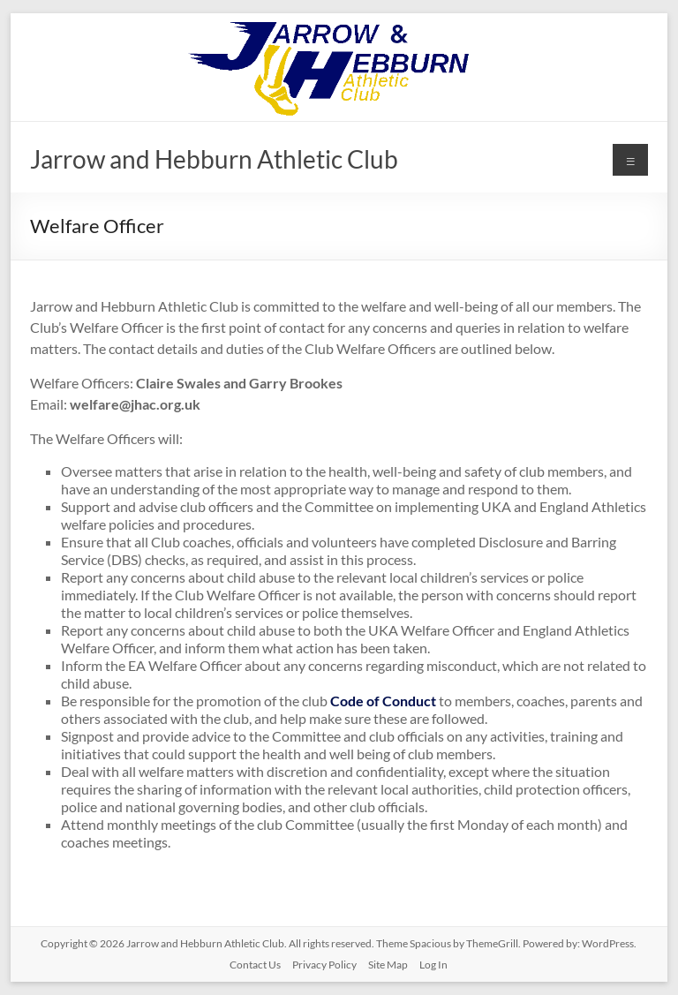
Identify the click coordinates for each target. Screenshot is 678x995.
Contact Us (255, 964)
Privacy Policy (324, 964)
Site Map (388, 964)
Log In (433, 964)
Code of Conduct (383, 700)
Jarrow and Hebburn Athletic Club (214, 159)
